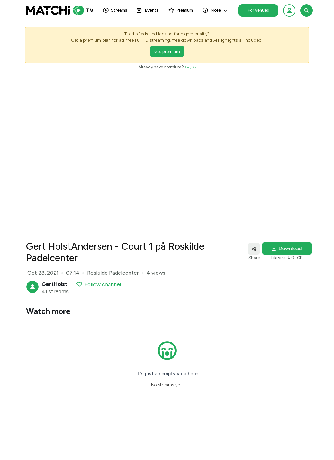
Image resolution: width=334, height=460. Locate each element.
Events (148, 11)
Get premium (167, 51)
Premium (180, 11)
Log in (190, 67)
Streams (115, 11)
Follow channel (98, 284)
